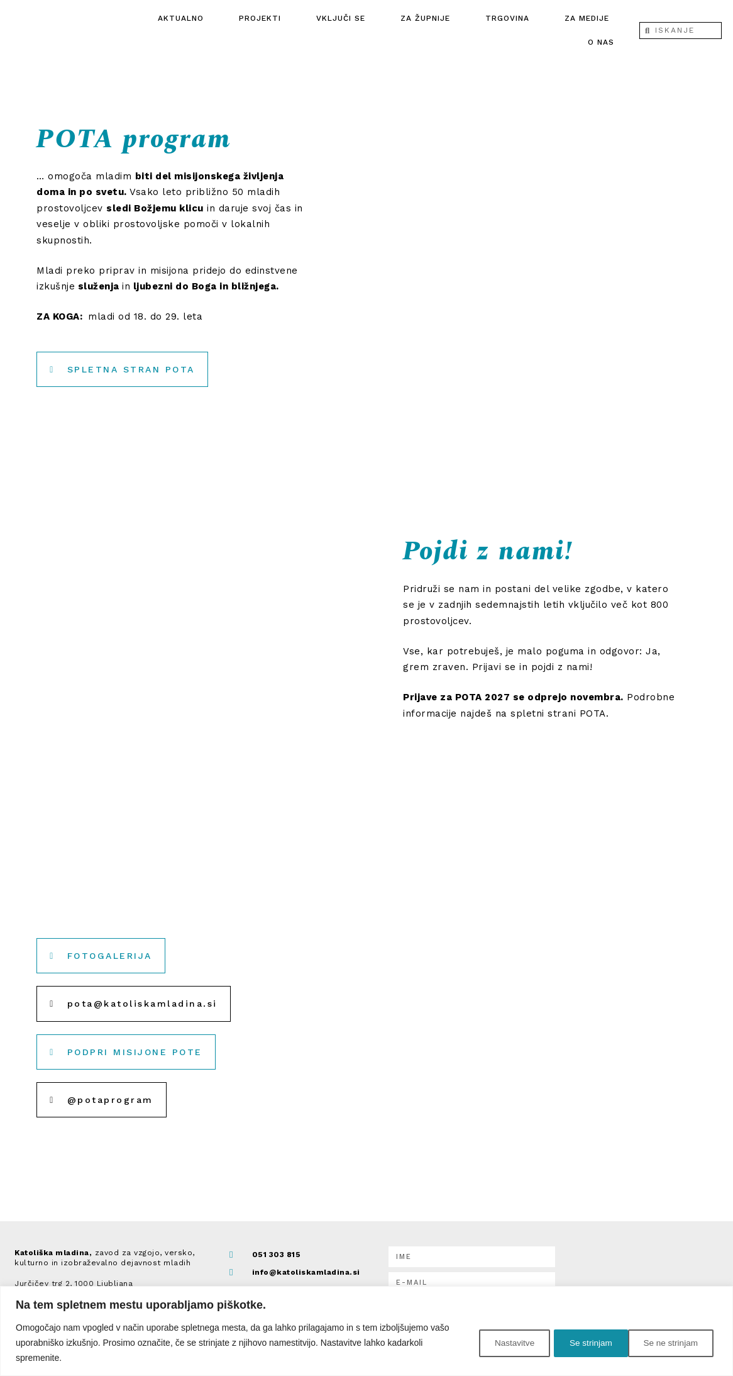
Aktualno (181, 18)
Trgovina (507, 18)
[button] (137, 1004)
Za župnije (425, 18)
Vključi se (340, 18)
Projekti (260, 18)
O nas (601, 42)
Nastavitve (495, 1343)
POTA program (144, 137)
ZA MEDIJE (587, 18)
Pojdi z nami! (497, 550)
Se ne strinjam (585, 1343)
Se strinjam (677, 1343)
